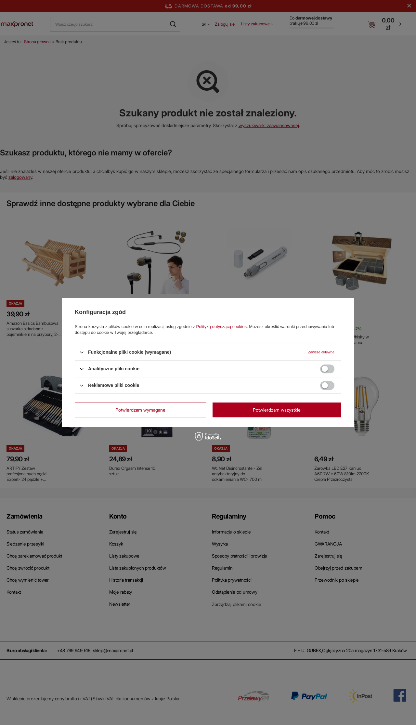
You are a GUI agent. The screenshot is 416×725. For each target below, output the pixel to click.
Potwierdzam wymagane (140, 410)
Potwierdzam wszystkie (277, 410)
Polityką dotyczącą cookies (221, 326)
